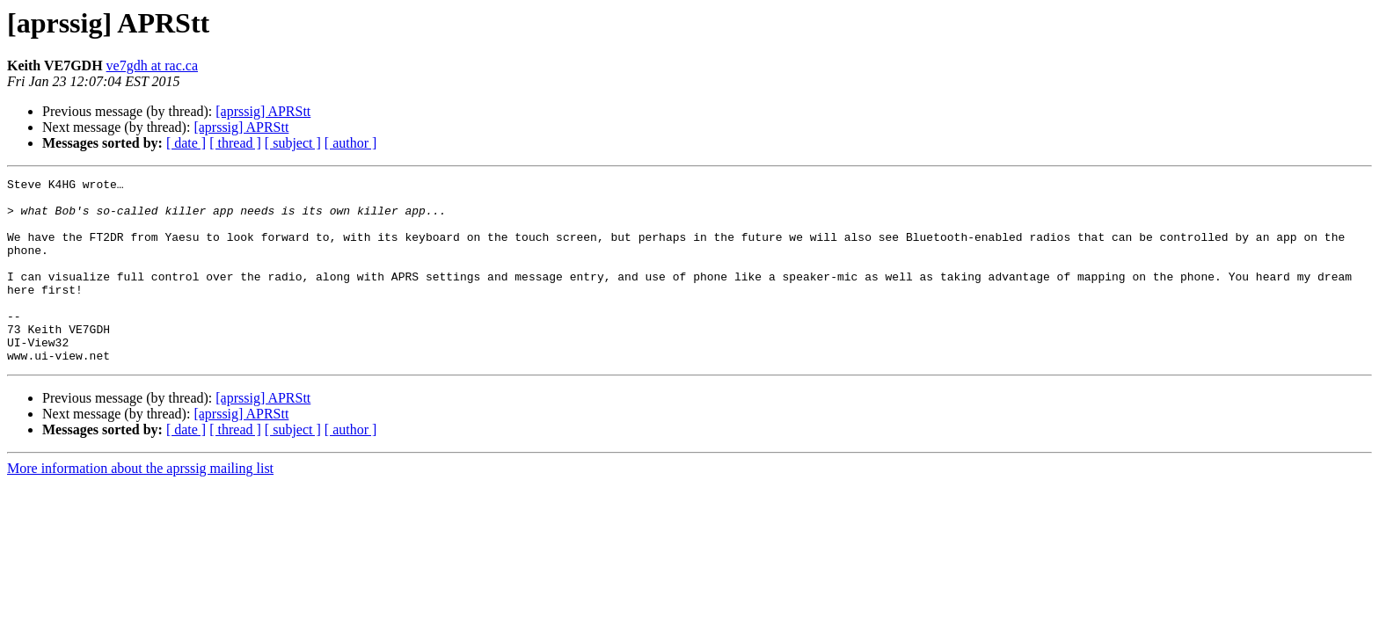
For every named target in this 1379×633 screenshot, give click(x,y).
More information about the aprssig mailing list (140, 505)
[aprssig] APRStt (262, 111)
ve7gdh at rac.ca (152, 65)
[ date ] (186, 142)
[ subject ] (293, 142)
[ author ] (351, 142)
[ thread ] (235, 142)
